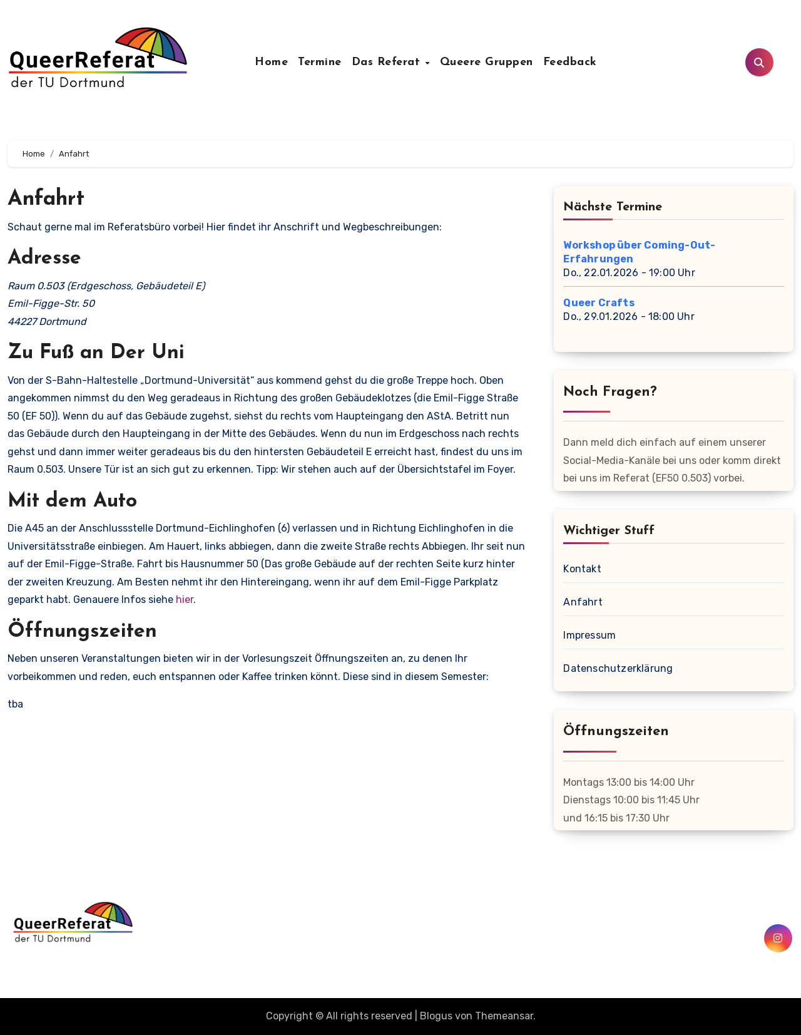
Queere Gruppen (486, 62)
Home (271, 62)
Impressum (589, 635)
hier (184, 599)
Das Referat (388, 62)
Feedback (570, 62)
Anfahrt (582, 602)
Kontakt (582, 569)
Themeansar (504, 1016)
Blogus (436, 1016)
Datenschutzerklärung (618, 668)
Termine (320, 62)
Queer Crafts (598, 303)
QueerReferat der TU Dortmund (150, 955)
